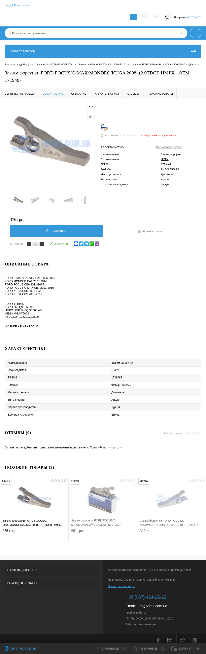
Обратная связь (20, 648)
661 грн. (102, 531)
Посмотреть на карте (121, 582)
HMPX (165, 159)
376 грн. (34, 531)
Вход (8, 5)
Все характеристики (169, 147)
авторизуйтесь (116, 443)
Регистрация (22, 5)
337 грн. (171, 531)
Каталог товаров (103, 51)
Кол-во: (19, 244)
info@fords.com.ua (152, 602)
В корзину (56, 231)
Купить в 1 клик (150, 231)
